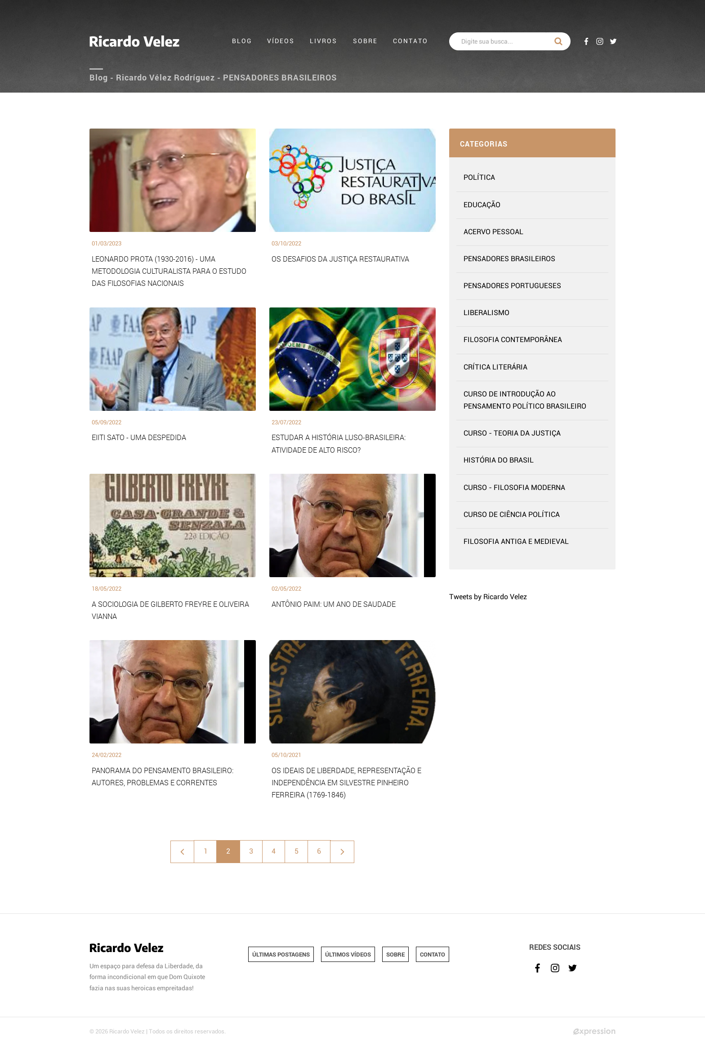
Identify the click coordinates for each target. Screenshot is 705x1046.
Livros (324, 41)
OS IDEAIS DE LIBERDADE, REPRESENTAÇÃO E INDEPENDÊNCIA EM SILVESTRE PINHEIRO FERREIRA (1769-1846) (346, 782)
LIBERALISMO (486, 312)
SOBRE (395, 954)
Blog (242, 41)
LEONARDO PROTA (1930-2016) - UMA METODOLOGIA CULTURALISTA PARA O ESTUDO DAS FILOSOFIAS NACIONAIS (169, 271)
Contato (410, 41)
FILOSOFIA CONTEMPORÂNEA (513, 339)
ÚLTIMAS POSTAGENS (281, 954)
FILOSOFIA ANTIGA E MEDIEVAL (516, 541)
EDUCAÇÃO (482, 205)
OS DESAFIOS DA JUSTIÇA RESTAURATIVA (340, 258)
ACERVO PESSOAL (493, 232)
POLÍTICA (479, 177)
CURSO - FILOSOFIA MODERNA (514, 487)
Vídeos (280, 41)
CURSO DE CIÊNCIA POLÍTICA (512, 514)
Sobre (365, 41)
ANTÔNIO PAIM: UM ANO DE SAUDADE (334, 604)
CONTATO (432, 954)
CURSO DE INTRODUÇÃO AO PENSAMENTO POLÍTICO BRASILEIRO (525, 400)
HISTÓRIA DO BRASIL (499, 460)
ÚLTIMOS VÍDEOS (348, 954)
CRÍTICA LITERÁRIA (495, 367)
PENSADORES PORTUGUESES (512, 285)
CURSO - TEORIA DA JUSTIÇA (512, 433)
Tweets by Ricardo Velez (488, 597)
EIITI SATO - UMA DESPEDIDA (139, 437)
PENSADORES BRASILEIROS (509, 259)
